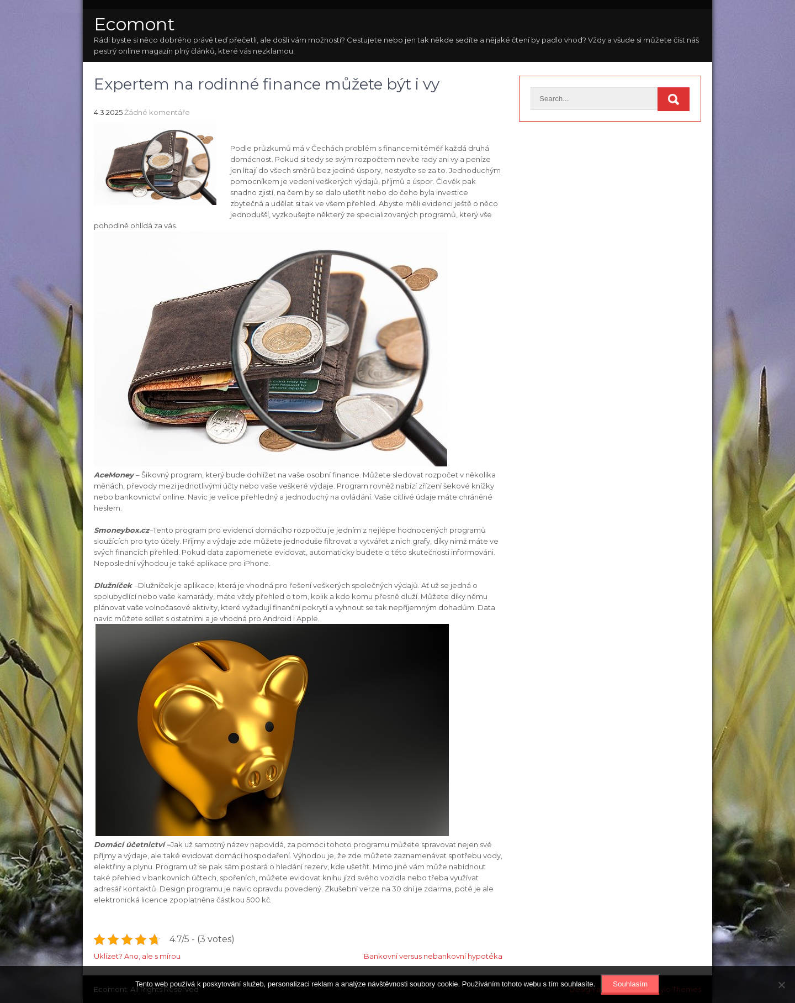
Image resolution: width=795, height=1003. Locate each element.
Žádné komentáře (157, 112)
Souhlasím (630, 984)
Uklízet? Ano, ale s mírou (137, 956)
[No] (781, 984)
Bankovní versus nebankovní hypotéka (433, 956)
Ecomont (134, 24)
